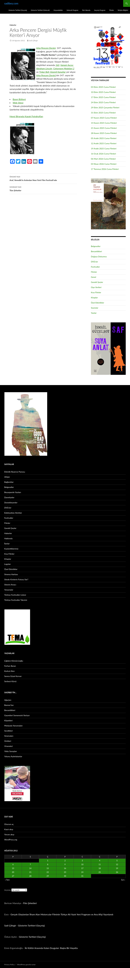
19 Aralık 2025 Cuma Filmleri (103, 148)
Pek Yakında (86, 10)
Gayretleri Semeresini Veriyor (17, 715)
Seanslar (94, 308)
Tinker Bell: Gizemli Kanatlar (52, 72)
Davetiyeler (9, 497)
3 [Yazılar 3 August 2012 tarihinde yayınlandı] (82, 860)
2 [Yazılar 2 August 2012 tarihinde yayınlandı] (65, 860)
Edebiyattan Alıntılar (13, 513)
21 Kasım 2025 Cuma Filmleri (104, 128)
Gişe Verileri (96, 287)
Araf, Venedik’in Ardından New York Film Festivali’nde (43, 178)
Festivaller (95, 267)
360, (57, 65)
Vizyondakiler (58, 10)
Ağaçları (7, 700)
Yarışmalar (8, 589)
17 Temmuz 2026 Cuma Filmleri (105, 169)
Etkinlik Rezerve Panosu (14, 472)
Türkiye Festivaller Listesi (15, 595)
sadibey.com (11, 3)
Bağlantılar (9, 482)
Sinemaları (8, 736)
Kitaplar (94, 297)
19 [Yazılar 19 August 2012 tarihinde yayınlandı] (117, 868)
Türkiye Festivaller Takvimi (15, 600)
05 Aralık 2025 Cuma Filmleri (103, 138)
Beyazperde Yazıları (12, 492)
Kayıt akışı (8, 829)
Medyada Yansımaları (13, 725)
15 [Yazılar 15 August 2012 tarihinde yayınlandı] (48, 868)
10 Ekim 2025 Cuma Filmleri (103, 92)
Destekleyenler (10, 502)
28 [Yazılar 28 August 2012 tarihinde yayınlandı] (30, 876)
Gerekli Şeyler (97, 282)
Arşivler (7, 890)
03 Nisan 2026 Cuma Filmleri (103, 164)
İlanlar (7, 543)
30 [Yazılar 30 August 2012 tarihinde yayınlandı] (65, 876)
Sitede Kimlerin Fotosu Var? (16, 579)
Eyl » (123, 880)
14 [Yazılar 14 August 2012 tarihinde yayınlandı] (30, 868)
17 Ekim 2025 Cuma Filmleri (103, 97)
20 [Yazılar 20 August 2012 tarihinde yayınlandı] (13, 872)
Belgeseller (95, 246)
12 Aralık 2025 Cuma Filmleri (103, 143)
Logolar (7, 564)
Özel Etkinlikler (97, 302)
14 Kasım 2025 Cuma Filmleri (104, 123)
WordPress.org (10, 839)
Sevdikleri (8, 731)
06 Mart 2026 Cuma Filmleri (103, 159)
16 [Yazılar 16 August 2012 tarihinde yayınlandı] (65, 868)
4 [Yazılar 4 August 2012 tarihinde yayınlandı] (99, 860)
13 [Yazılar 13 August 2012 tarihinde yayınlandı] (13, 868)
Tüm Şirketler (43, 188)
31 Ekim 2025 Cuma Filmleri (103, 112)
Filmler (111, 10)
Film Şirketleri (30, 903)
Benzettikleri (96, 251)
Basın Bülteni (19, 99)
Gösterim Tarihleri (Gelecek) (40, 10)
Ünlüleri (7, 741)
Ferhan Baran (10, 666)
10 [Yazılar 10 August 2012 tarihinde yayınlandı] (82, 864)
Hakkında (8, 538)
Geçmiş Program (99, 10)
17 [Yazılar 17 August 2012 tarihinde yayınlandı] (82, 868)
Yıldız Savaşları (10, 751)
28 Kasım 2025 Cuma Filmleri (104, 133)
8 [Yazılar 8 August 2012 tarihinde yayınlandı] (47, 864)
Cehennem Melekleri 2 (63, 68)
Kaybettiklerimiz (11, 548)
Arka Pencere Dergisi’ (46, 75)
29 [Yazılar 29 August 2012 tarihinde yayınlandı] (48, 876)
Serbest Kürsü (10, 681)
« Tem (7, 880)
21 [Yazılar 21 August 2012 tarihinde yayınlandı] (30, 872)
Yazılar (94, 313)
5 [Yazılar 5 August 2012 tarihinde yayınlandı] (117, 860)
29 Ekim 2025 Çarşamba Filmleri (105, 107)
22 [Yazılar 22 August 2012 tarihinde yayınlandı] (48, 872)
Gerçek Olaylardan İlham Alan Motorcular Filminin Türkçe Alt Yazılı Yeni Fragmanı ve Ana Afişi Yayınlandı (62, 914)
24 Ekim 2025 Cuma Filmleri (103, 102)
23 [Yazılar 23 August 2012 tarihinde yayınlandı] (65, 872)
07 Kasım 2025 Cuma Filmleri (104, 118)
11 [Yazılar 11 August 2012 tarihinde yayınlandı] (100, 864)
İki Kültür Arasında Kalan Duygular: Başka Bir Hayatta (51, 948)
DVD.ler (94, 261)
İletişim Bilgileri (123, 10)
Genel (93, 277)
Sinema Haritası (11, 574)
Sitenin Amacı (10, 584)
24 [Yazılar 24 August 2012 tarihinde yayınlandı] (82, 872)
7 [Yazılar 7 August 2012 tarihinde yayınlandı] (30, 864)
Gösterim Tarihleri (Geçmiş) (18, 10)
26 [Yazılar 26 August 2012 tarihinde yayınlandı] (117, 872)
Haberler (13, 25)
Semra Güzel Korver (13, 676)
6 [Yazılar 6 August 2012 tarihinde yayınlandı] (13, 864)
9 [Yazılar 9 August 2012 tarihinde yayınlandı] (65, 864)
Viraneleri (8, 746)
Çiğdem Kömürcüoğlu (13, 661)
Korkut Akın (9, 671)
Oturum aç (9, 824)
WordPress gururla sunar (26, 964)
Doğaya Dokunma (99, 256)
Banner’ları (9, 705)
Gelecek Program (72, 10)
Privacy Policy (9, 964)
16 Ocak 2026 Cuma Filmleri (103, 153)
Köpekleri (8, 720)
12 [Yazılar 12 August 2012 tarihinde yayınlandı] (117, 864)
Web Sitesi (18, 102)
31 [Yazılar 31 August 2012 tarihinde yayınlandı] (82, 876)
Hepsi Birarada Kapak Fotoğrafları (26, 116)
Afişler (7, 477)
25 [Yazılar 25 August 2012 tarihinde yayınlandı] (100, 872)
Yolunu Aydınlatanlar (13, 756)
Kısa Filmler (96, 292)
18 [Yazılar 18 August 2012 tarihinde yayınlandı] (100, 868)
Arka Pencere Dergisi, (46, 48)
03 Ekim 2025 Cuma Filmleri (103, 87)
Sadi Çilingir (33, 40)
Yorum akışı (9, 834)
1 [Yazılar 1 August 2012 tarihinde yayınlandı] (47, 860)
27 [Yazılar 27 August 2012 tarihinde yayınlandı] (13, 876)
